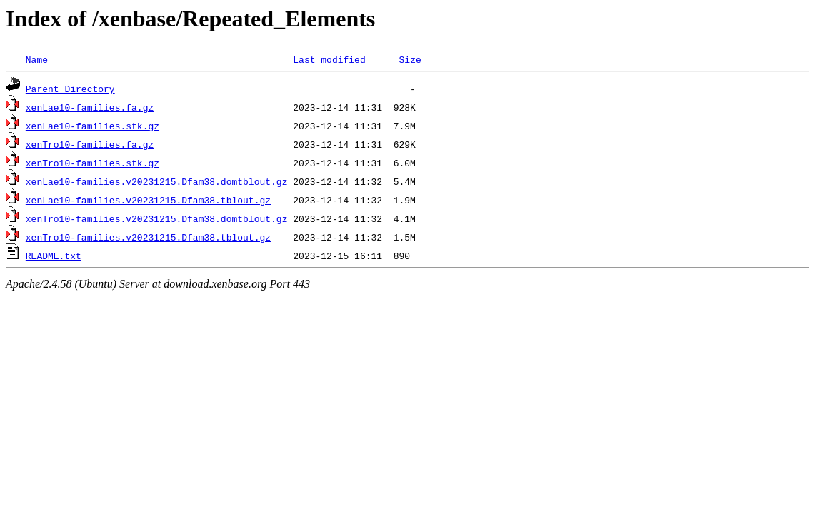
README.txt (53, 255)
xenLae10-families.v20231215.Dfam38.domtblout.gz (157, 181)
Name (37, 59)
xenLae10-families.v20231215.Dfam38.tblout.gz (148, 199)
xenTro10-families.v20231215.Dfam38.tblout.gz (148, 237)
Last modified (329, 59)
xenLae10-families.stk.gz (92, 125)
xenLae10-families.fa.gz (90, 107)
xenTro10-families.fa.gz (90, 144)
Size (410, 59)
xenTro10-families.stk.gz (92, 162)
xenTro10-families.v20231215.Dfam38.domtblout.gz (157, 218)
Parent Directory (70, 88)
